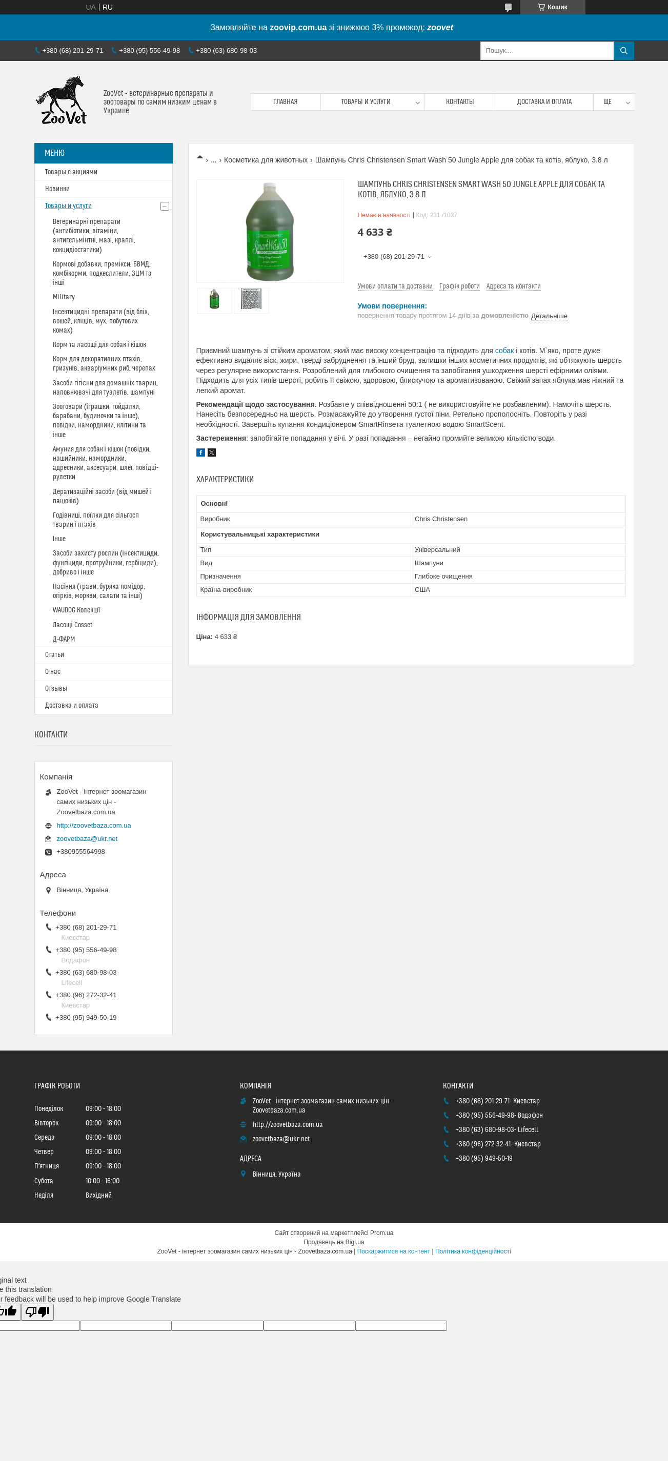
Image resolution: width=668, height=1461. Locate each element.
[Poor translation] (37, 1312)
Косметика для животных (266, 160)
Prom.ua (381, 1233)
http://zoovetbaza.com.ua (94, 825)
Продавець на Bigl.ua (333, 1242)
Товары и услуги (366, 102)
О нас (52, 672)
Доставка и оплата (544, 102)
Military (64, 297)
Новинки (57, 189)
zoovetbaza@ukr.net (87, 838)
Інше (59, 539)
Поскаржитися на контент (393, 1251)
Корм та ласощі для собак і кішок (99, 345)
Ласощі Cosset (72, 625)
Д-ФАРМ (64, 639)
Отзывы (56, 689)
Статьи (54, 655)
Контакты (460, 102)
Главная (285, 102)
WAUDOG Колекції (76, 610)
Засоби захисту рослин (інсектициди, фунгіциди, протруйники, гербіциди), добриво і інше (106, 562)
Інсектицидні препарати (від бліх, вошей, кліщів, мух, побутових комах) (101, 321)
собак (504, 350)
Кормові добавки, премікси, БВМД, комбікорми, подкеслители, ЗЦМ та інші (102, 273)
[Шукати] (624, 51)
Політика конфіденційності (473, 1251)
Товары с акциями (71, 172)
